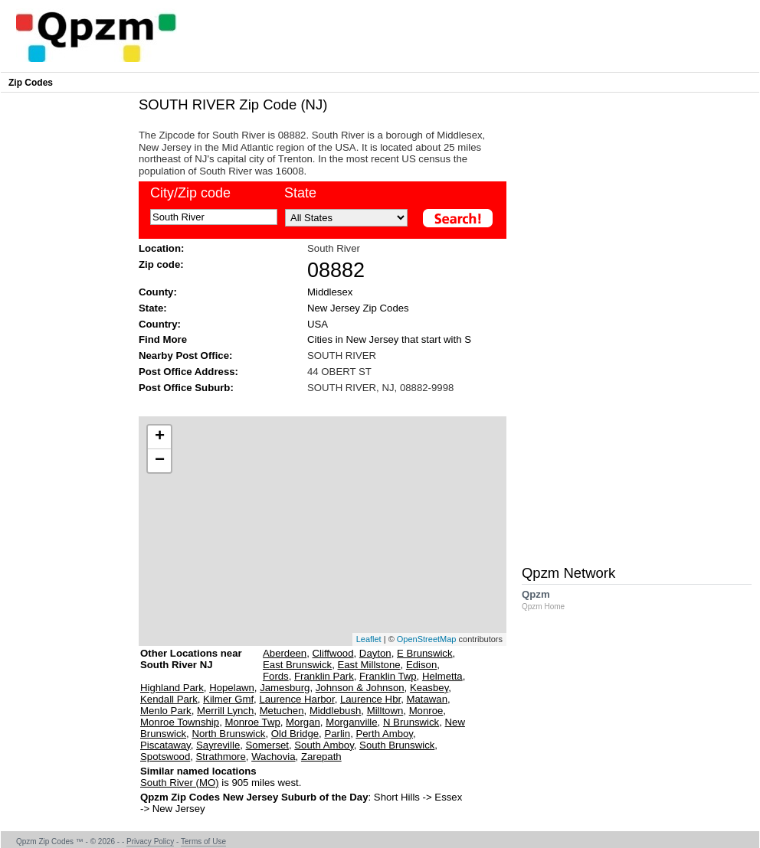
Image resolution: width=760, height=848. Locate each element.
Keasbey (429, 687)
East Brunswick (297, 664)
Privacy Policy (150, 841)
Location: (161, 248)
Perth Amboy (384, 733)
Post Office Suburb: (186, 387)
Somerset (267, 745)
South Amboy (323, 745)
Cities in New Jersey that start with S (389, 339)
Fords (276, 676)
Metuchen (282, 710)
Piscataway (165, 745)
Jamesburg (285, 687)
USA (317, 324)
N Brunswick (411, 722)
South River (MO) (179, 782)
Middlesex (329, 292)
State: (153, 308)
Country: (160, 324)
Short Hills (397, 797)
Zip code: (161, 264)
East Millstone (368, 664)
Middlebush (335, 710)
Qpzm (551, 600)
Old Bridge (295, 733)
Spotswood (165, 756)
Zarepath (321, 756)
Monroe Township (179, 722)
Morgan (303, 722)
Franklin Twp (388, 676)
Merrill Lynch (225, 710)
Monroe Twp (252, 722)
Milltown (385, 710)
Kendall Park (169, 699)
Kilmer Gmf (228, 699)
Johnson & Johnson (360, 687)
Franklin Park (324, 676)
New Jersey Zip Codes (358, 308)
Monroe (426, 710)
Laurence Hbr (370, 699)
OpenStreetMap (427, 639)
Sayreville (218, 745)
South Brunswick (396, 745)
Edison (421, 664)
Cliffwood (333, 653)
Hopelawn (231, 687)
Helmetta (442, 676)
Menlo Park (166, 710)
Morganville (351, 722)
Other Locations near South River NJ (191, 664)
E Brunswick (425, 653)
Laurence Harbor (296, 699)
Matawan (426, 699)
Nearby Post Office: (185, 355)
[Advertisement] (315, 403)
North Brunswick (228, 733)
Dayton (375, 653)
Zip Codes (30, 82)
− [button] (160, 460)
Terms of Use (203, 841)
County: (158, 292)
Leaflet (369, 639)
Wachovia (273, 756)
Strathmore (221, 756)
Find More (163, 339)
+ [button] (160, 437)
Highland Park (172, 687)
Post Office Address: (188, 371)
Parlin (337, 733)
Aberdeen (284, 653)
